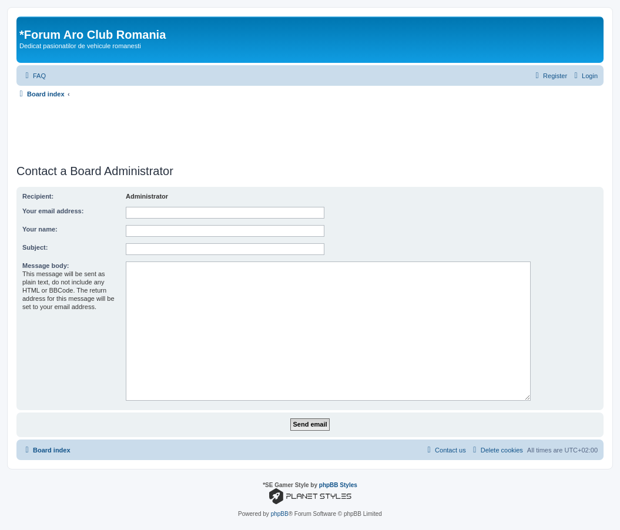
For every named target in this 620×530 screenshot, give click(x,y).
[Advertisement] (230, 127)
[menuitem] (34, 76)
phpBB (280, 514)
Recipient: (37, 196)
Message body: (45, 265)
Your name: (40, 229)
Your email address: (52, 210)
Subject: (35, 247)
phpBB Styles (338, 485)
